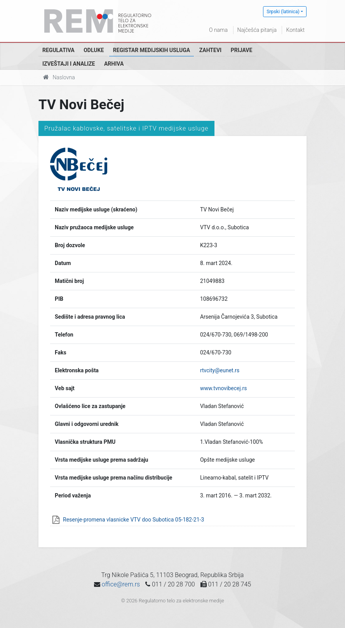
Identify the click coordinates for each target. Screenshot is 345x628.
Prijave (242, 50)
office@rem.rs (121, 584)
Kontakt (295, 30)
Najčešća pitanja (257, 30)
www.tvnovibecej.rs (223, 388)
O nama (218, 30)
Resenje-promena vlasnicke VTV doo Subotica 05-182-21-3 (133, 519)
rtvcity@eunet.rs (219, 370)
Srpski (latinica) (283, 11)
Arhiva (114, 64)
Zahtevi (210, 50)
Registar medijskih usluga (151, 50)
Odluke (94, 50)
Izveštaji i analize (68, 64)
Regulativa (58, 50)
